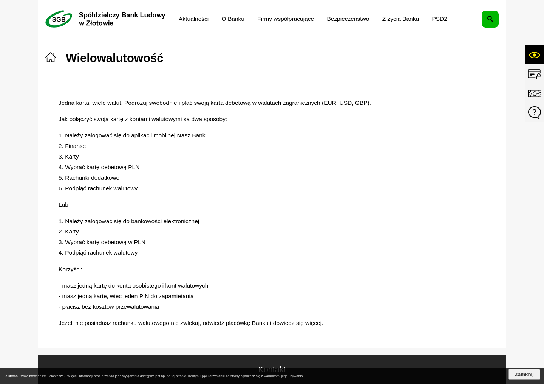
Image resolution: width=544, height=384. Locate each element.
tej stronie (179, 376)
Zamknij (524, 374)
